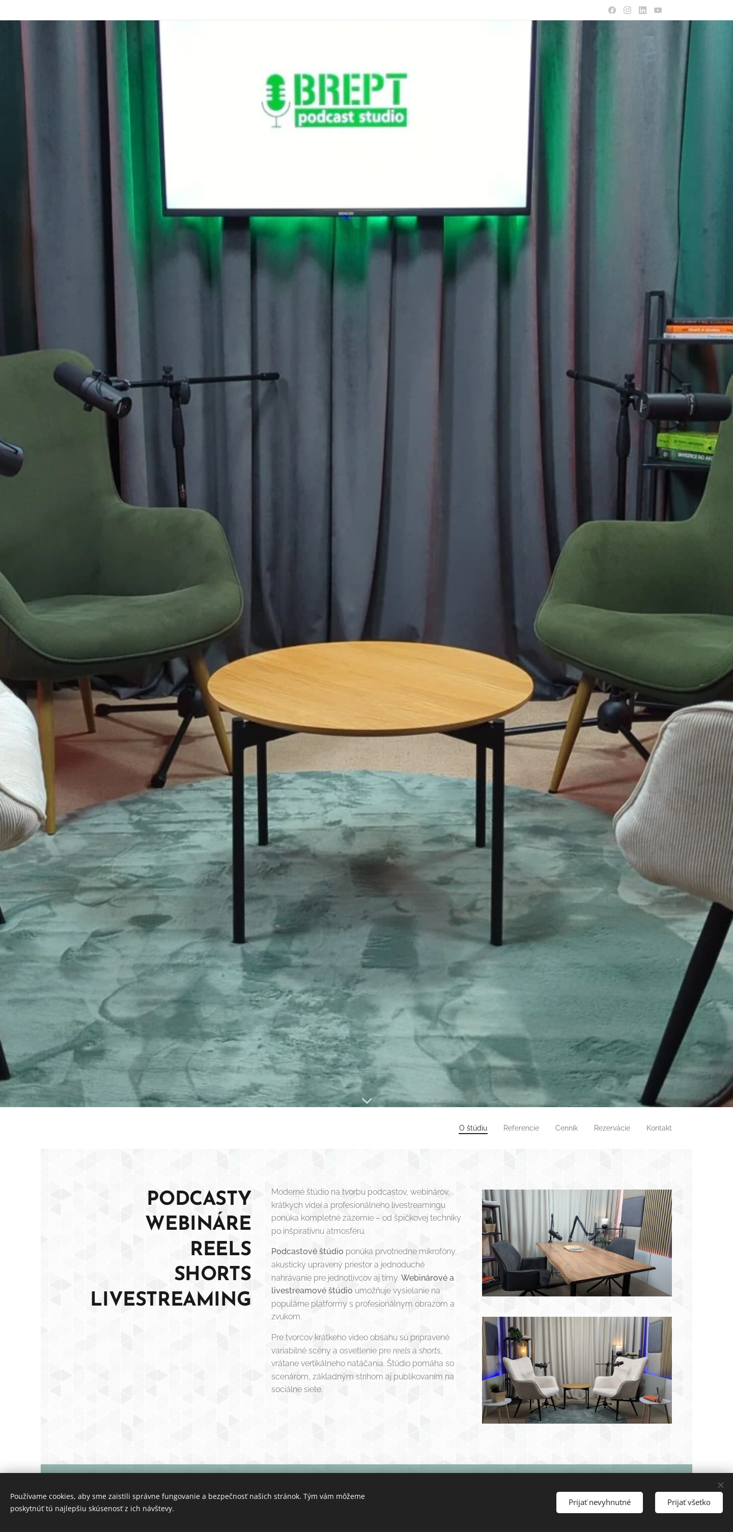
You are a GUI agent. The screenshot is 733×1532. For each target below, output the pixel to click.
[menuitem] (459, 1128)
